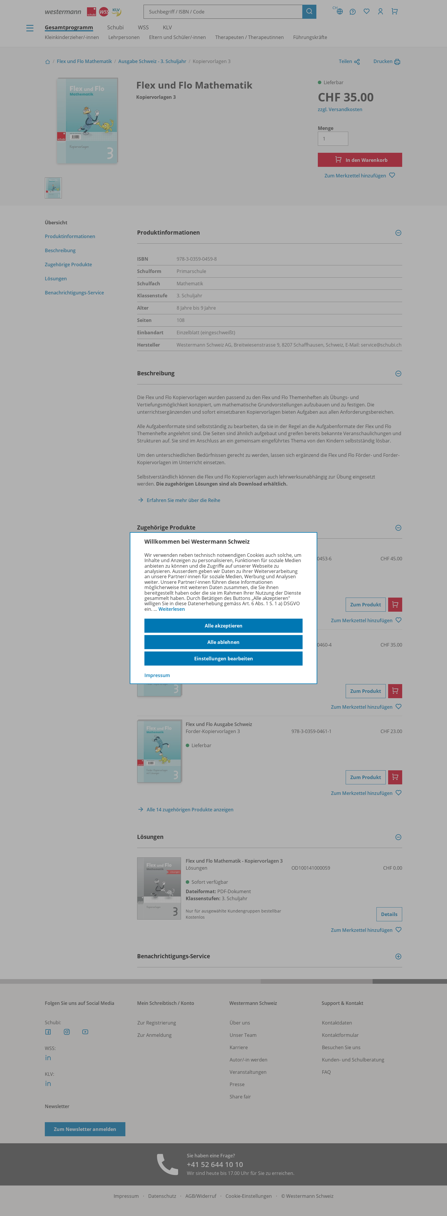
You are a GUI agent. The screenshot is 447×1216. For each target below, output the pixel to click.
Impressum (157, 675)
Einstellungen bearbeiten (223, 658)
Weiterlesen (171, 609)
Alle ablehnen (223, 642)
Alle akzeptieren (224, 626)
